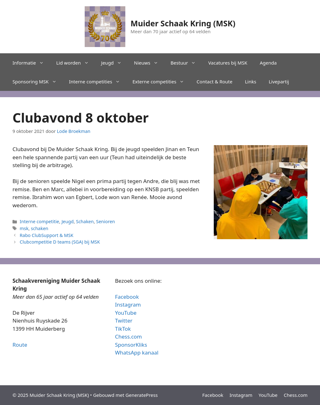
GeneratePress (142, 395)
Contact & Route (214, 81)
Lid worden (75, 62)
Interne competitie (39, 221)
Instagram (128, 304)
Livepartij (279, 81)
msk (24, 228)
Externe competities (161, 81)
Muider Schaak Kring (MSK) (183, 23)
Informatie (31, 62)
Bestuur (186, 62)
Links (250, 81)
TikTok (123, 328)
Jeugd (114, 62)
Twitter (123, 320)
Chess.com (128, 336)
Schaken (85, 221)
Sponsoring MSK (37, 81)
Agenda (268, 63)
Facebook (127, 296)
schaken (39, 228)
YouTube (126, 312)
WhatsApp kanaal (136, 352)
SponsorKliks (131, 344)
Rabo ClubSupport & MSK (46, 235)
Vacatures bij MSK (227, 63)
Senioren (105, 221)
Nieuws (149, 62)
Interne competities (97, 81)
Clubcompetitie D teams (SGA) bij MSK (60, 242)
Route (19, 344)
